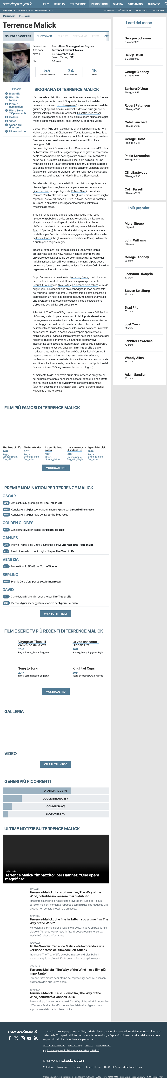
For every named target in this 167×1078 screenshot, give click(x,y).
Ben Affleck (95, 382)
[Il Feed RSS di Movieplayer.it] (36, 1038)
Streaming (135, 4)
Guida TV (154, 4)
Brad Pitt (88, 343)
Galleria (14, 117)
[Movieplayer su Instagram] (23, 1038)
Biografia (14, 93)
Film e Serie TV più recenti (17, 112)
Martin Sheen (73, 175)
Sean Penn (92, 222)
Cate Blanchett (136, 122)
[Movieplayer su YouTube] (29, 1038)
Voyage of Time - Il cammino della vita (32, 643)
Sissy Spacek (91, 175)
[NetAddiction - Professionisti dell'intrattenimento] (71, 1061)
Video (107, 36)
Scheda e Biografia (18, 36)
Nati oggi (109, 10)
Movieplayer (9, 16)
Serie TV (59, 4)
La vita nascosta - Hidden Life (77, 449)
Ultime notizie (17, 131)
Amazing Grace (79, 277)
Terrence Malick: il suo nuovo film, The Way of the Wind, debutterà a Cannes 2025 (65, 995)
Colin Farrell (134, 189)
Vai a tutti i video (55, 764)
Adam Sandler (135, 375)
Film (46, 4)
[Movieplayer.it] (17, 4)
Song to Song (28, 668)
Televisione (78, 4)
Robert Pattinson (137, 105)
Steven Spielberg (137, 291)
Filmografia (44, 36)
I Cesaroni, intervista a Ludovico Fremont (34, 10)
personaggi (99, 4)
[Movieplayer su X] (16, 1038)
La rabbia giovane (66, 105)
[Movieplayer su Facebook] (10, 1038)
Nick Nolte (77, 222)
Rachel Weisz (54, 390)
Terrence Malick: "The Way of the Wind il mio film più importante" (68, 971)
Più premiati (124, 10)
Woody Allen (134, 358)
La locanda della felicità (85, 285)
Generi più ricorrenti (15, 126)
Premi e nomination (16, 105)
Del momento (142, 10)
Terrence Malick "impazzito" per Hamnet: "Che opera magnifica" (52, 877)
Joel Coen (132, 324)
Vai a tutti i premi (55, 613)
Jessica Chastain (63, 347)
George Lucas (135, 139)
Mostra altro (56, 468)
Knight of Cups (84, 668)
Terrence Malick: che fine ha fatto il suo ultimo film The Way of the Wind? (69, 921)
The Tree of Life (55, 312)
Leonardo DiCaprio (139, 274)
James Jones (43, 238)
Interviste (158, 10)
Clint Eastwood (136, 173)
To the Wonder (32, 447)
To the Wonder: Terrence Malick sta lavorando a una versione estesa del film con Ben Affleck (67, 948)
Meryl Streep (134, 224)
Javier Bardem (87, 386)
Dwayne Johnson (138, 38)
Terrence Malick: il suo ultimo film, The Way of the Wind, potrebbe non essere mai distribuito (65, 894)
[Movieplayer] (22, 1031)
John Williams (135, 240)
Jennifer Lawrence (139, 341)
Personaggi (24, 16)
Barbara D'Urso (136, 89)
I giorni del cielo (97, 447)
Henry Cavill (134, 55)
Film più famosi (14, 99)
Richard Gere (78, 191)
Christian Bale (69, 386)
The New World (61, 253)
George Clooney (137, 72)
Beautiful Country (43, 285)
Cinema (118, 4)
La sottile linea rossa (88, 113)
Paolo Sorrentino (137, 156)
